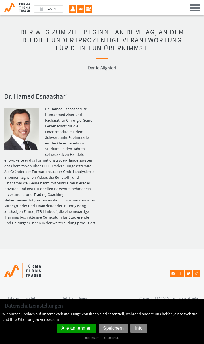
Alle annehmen (76, 328)
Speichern (113, 328)
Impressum (91, 338)
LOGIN (51, 9)
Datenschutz (111, 338)
